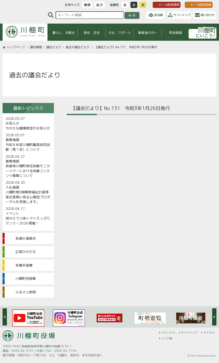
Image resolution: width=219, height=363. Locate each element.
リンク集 (166, 338)
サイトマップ (189, 332)
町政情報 (175, 32)
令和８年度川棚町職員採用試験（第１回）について (28, 147)
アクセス (208, 332)
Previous (5, 316)
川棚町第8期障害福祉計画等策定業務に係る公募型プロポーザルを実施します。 (28, 197)
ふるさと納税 (25, 292)
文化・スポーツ (119, 32)
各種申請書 (24, 265)
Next (214, 316)
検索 (133, 15)
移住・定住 (92, 32)
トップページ (16, 47)
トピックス (168, 332)
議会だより (53, 47)
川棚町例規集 (25, 278)
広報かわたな (25, 251)
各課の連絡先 (25, 238)
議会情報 (36, 47)
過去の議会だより (77, 47)
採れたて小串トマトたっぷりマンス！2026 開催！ (28, 220)
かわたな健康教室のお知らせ (28, 128)
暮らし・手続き (63, 32)
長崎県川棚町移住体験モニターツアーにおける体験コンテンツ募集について (28, 171)
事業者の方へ (147, 32)
